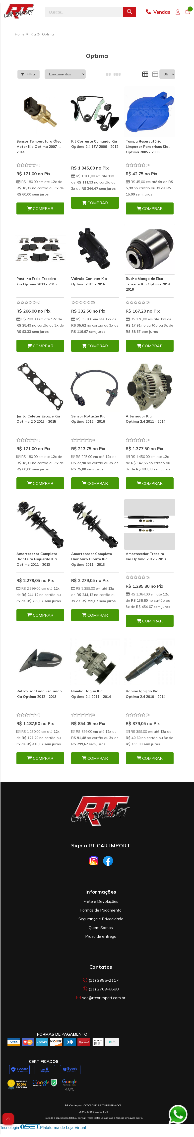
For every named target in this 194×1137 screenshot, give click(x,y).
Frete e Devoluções (100, 901)
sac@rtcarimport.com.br (100, 997)
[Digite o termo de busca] (84, 12)
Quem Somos (101, 927)
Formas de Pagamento (101, 910)
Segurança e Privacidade (100, 918)
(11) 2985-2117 (101, 980)
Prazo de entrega (100, 936)
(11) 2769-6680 (101, 988)
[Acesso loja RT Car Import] (177, 11)
